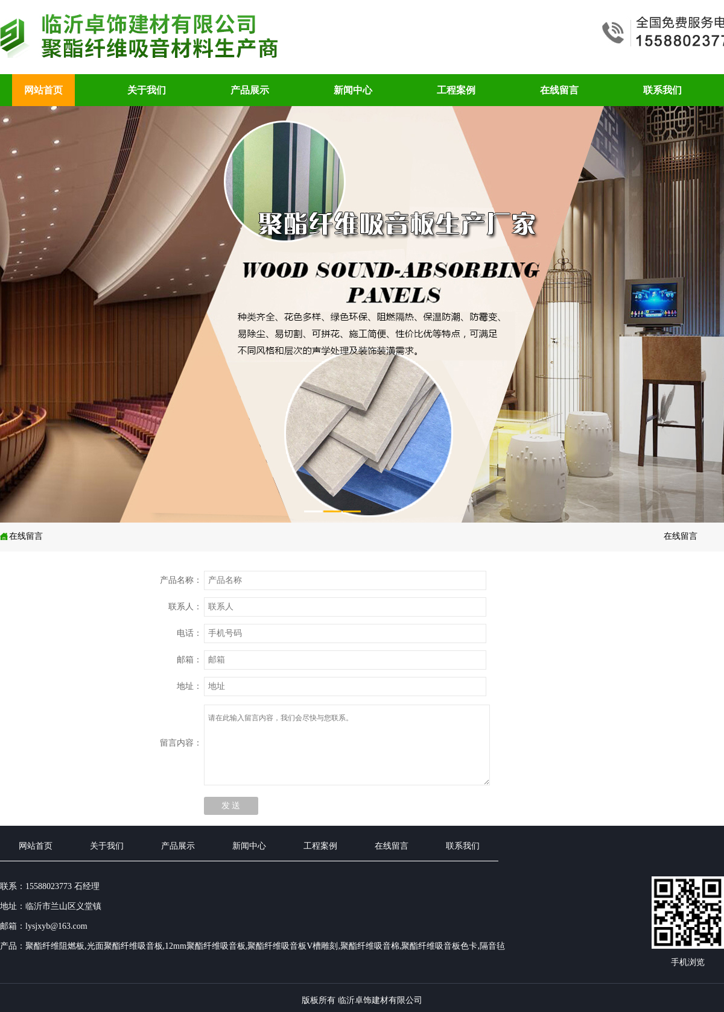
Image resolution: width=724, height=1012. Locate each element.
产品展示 (249, 90)
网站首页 (43, 90)
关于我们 (146, 90)
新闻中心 (353, 90)
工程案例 (456, 90)
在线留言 (559, 90)
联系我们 (662, 90)
